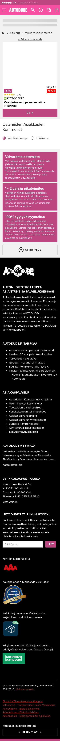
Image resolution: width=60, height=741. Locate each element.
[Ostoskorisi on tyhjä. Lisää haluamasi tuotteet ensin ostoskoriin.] (56, 10)
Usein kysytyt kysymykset (25, 403)
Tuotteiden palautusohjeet (25, 407)
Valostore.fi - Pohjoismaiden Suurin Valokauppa (29, 704)
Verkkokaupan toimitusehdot (27, 411)
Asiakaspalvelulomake (23, 415)
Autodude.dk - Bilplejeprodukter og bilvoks (26, 715)
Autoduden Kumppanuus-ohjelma (30, 399)
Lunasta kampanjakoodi (24, 423)
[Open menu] (4, 10)
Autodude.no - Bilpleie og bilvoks (21, 708)
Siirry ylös (29, 250)
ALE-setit (15, 33)
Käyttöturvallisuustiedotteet (26, 427)
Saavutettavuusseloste (23, 431)
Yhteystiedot (11, 502)
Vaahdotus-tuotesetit (38, 33)
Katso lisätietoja (12, 464)
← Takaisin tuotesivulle (30, 39)
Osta (30, 112)
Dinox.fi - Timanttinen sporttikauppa (23, 701)
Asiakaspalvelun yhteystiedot (27, 419)
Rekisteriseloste (25, 689)
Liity (51, 544)
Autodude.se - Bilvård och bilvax (21, 712)
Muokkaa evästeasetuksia (19, 725)
